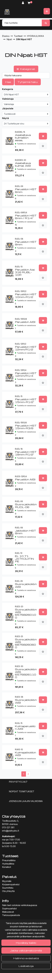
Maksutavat (8, 911)
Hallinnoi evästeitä (26, 958)
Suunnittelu (7, 887)
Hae (8, 81)
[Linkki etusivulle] (7, 12)
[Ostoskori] (29, 3)
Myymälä (6, 881)
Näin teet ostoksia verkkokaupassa (19, 905)
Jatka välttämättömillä (26, 950)
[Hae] (22, 23)
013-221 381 (8, 827)
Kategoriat (26, 68)
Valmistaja (8, 98)
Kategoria (7, 89)
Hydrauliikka (8, 863)
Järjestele (7, 108)
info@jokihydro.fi (10, 830)
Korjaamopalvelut (10, 884)
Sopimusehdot (9, 908)
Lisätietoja (26, 965)
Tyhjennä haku (27, 81)
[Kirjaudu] (23, 3)
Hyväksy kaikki (26, 942)
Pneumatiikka (8, 860)
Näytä (5, 118)
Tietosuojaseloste (11, 915)
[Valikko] (47, 11)
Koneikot (6, 867)
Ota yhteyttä (8, 891)
